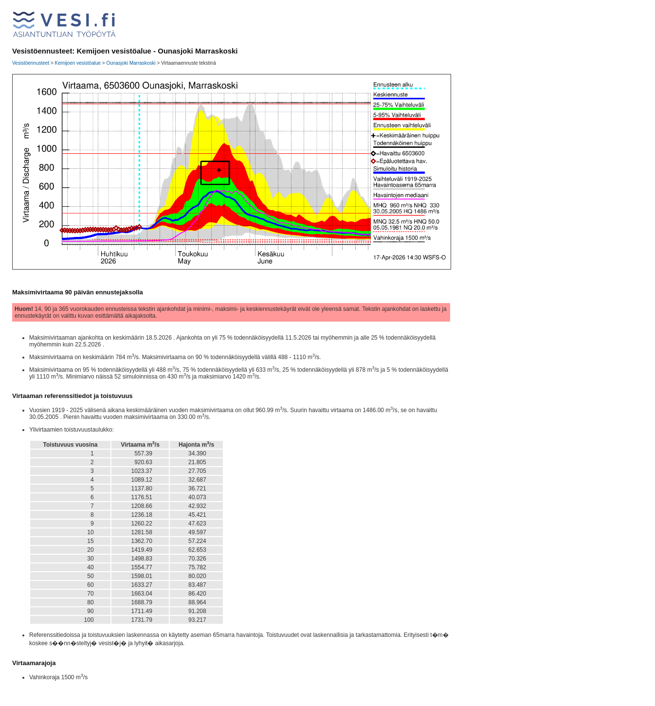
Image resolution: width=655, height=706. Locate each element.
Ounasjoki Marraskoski (130, 63)
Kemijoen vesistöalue (78, 63)
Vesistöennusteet (30, 63)
